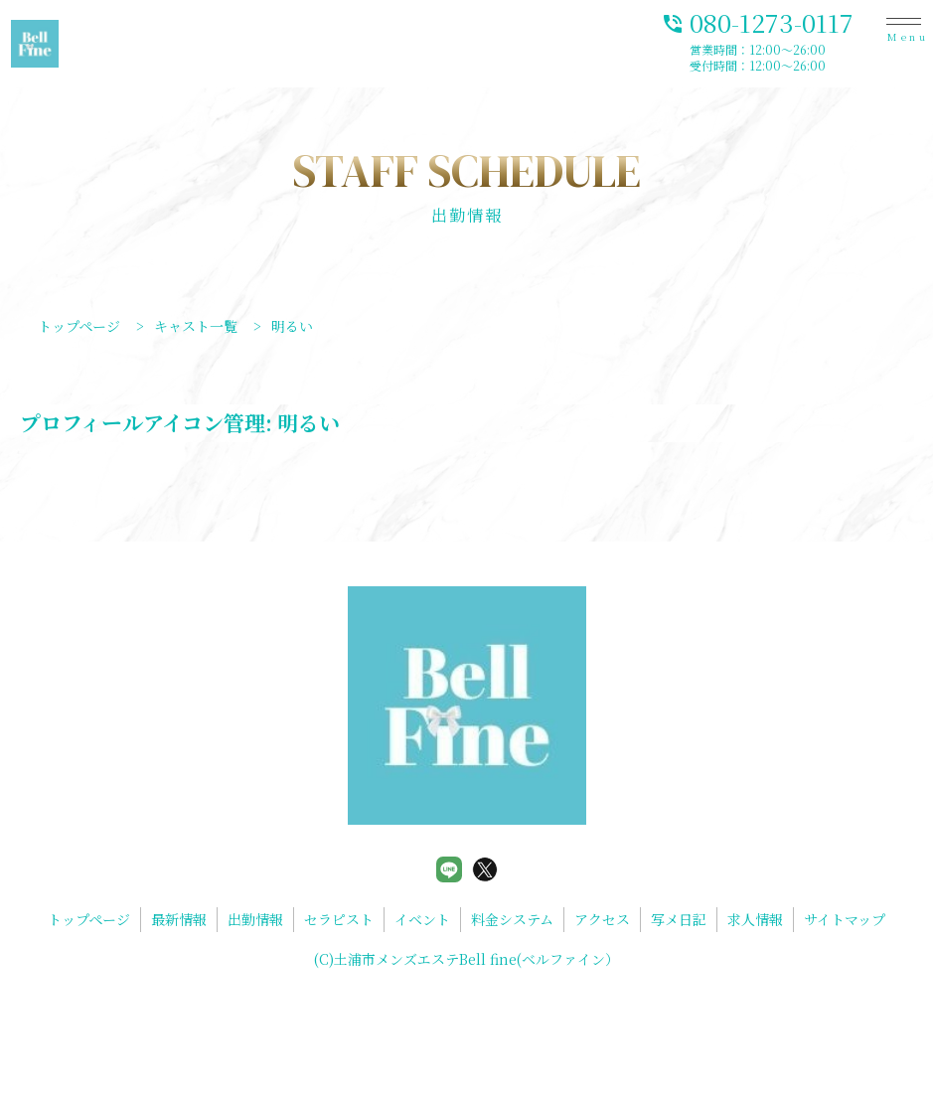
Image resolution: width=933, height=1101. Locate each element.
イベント (422, 919)
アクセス (602, 919)
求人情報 (755, 919)
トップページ (89, 919)
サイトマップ (844, 919)
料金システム (512, 919)
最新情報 (179, 919)
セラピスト (339, 919)
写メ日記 (678, 919)
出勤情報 (255, 919)
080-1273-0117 (757, 21)
